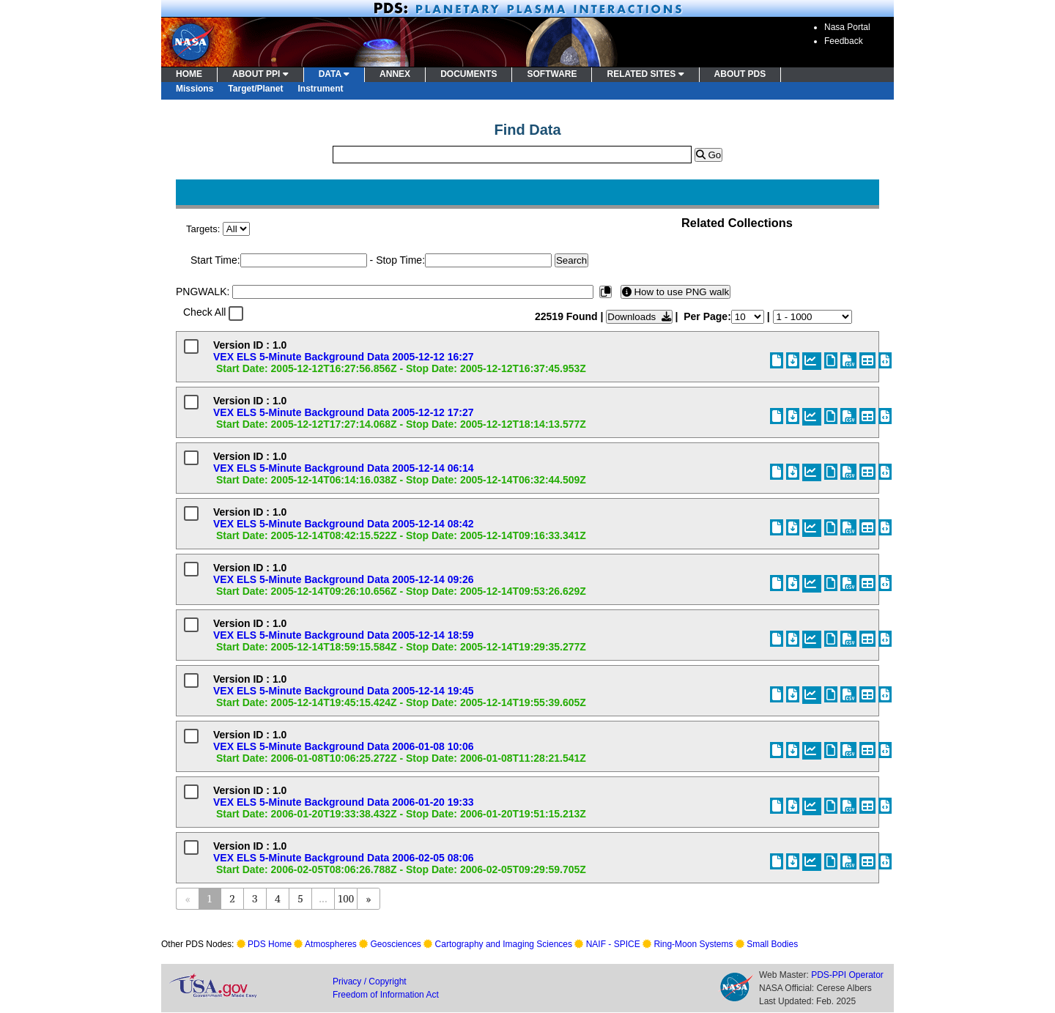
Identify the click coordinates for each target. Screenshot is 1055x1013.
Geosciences (396, 944)
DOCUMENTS (468, 74)
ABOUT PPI (260, 74)
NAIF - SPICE (613, 944)
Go (708, 154)
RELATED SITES (645, 74)
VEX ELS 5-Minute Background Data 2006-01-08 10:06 (343, 746)
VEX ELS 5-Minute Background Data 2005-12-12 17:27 (343, 412)
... (323, 898)
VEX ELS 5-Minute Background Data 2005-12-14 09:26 (343, 579)
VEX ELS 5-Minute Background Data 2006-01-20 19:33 (343, 802)
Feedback (843, 41)
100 (346, 898)
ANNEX (395, 74)
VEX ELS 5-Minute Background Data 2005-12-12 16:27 (343, 357)
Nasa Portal (847, 27)
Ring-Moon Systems (693, 944)
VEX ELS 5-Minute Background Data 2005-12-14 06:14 (343, 468)
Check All (204, 312)
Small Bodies (772, 944)
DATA (334, 74)
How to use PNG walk (675, 291)
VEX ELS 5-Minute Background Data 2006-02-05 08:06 (343, 858)
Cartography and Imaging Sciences (503, 944)
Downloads (638, 316)
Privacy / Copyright (370, 981)
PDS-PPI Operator (847, 975)
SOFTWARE (552, 74)
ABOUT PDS (740, 74)
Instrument (321, 89)
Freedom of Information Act (386, 995)
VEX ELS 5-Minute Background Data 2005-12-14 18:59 (343, 635)
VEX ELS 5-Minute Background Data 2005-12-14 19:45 (343, 691)
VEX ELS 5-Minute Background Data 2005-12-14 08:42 (343, 524)
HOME (189, 74)
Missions (194, 89)
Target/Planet (255, 89)
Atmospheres (331, 944)
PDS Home (270, 944)
